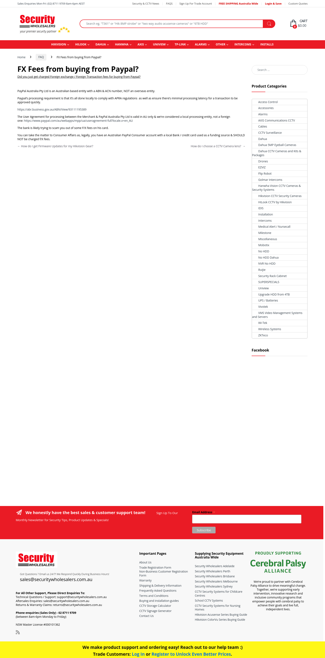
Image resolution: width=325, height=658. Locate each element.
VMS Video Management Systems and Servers (277, 315)
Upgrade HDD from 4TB (271, 294)
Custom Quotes (298, 3)
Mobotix (260, 245)
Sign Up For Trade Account (195, 3)
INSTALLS (267, 44)
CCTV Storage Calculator (155, 606)
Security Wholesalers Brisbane (215, 576)
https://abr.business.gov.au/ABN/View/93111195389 (51, 109)
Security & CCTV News (145, 3)
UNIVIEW (159, 44)
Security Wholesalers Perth (212, 571)
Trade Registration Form (155, 567)
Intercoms (262, 221)
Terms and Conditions (153, 596)
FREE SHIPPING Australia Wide (238, 3)
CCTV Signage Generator (155, 611)
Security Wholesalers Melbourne (216, 581)
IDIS (257, 208)
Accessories (263, 108)
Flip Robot (262, 173)
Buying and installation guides (159, 601)
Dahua (259, 139)
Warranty (145, 580)
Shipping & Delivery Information (160, 585)
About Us (145, 562)
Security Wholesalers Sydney (214, 586)
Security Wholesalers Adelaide (214, 566)
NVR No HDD (263, 263)
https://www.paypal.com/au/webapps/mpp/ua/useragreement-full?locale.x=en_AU (78, 121)
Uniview (260, 288)
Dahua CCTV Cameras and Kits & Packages (276, 153)
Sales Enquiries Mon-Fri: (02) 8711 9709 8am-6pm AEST (51, 3)
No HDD (260, 251)
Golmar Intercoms (267, 180)
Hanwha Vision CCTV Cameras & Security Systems (276, 188)
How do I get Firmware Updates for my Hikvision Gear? (55, 146)
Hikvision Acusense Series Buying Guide (221, 615)
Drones (260, 161)
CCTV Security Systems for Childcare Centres (218, 593)
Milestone (261, 233)
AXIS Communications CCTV (273, 120)
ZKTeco (260, 335)
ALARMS (201, 44)
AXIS (140, 44)
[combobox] (171, 23)
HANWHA (122, 44)
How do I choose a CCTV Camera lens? (218, 146)
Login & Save (273, 3)
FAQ (41, 57)
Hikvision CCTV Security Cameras (277, 196)
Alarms (260, 114)
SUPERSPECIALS (265, 282)
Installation (262, 214)
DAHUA (101, 44)
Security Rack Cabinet (269, 276)
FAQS (169, 3)
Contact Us (146, 616)
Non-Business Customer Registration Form (163, 573)
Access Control (265, 102)
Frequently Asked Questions (157, 590)
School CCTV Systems (209, 600)
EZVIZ (259, 167)
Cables (259, 126)
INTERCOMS (242, 44)
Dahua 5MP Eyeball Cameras (274, 145)
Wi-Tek (259, 323)
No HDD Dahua (265, 257)
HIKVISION (58, 44)
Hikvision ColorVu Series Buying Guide (220, 620)
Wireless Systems (266, 329)
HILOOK (80, 44)
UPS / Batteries (265, 300)
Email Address (203, 512)
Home (21, 57)
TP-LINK (180, 44)
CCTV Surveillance (267, 133)
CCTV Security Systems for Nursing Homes (217, 608)
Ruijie (259, 270)
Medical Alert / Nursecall (271, 227)
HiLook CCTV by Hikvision (272, 202)
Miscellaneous (264, 239)
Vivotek (260, 307)
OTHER (220, 44)
